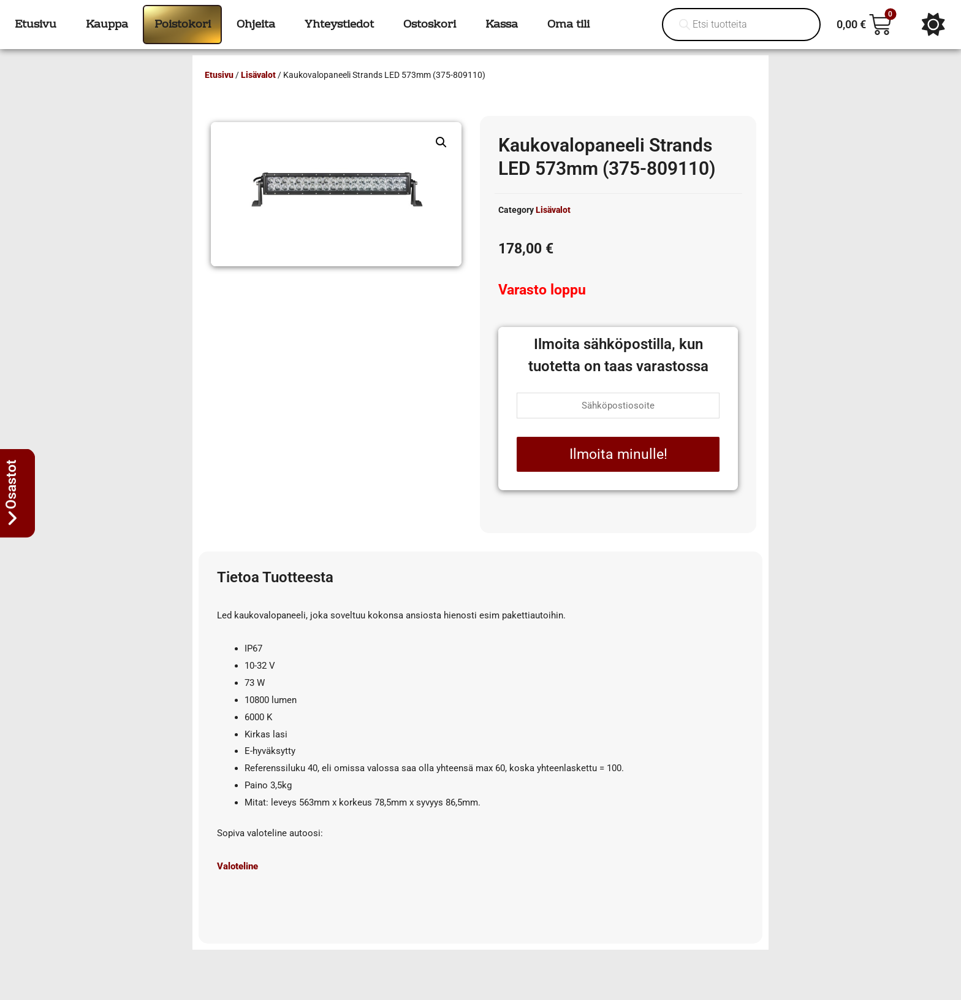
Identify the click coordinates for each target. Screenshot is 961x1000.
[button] (441, 142)
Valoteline (237, 866)
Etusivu (219, 75)
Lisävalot (258, 75)
